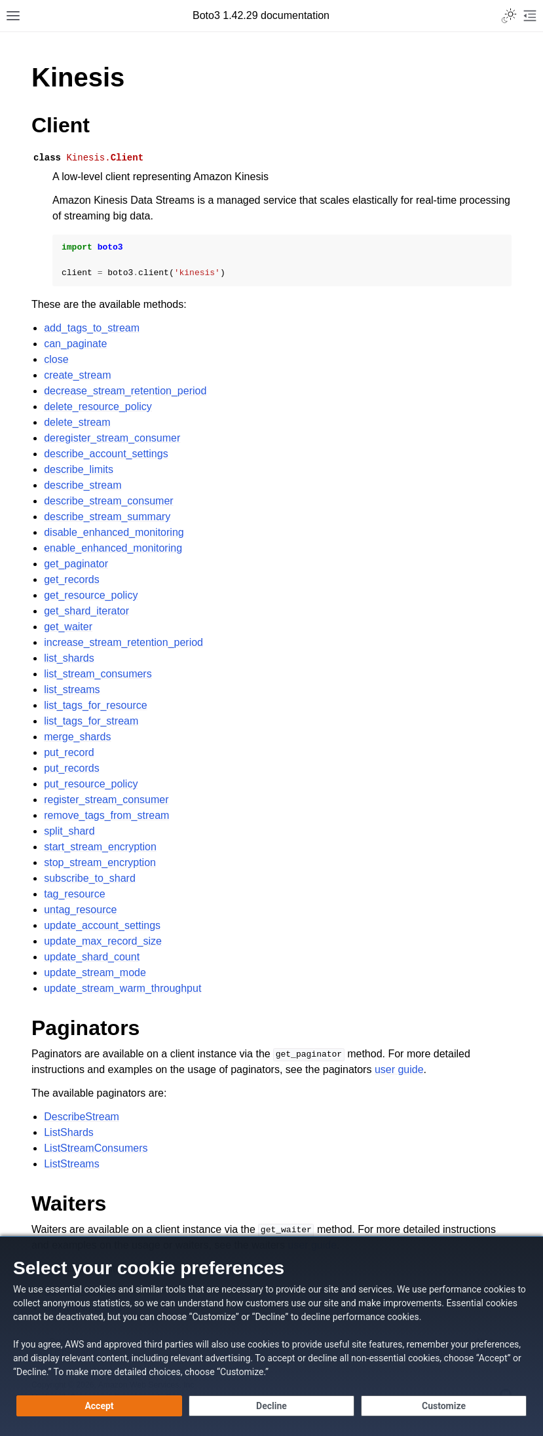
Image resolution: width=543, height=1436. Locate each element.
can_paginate (75, 343)
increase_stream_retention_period (123, 642)
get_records (72, 579)
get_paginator (76, 563)
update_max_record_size (103, 941)
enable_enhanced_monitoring (113, 548)
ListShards (69, 1132)
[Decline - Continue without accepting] (271, 1405)
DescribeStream (81, 1116)
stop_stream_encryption (100, 862)
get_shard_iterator (86, 610)
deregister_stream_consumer (112, 438)
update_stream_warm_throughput (122, 988)
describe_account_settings (106, 453)
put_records (72, 768)
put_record (69, 752)
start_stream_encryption (100, 846)
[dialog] (271, 1336)
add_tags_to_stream (92, 327)
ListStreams (71, 1163)
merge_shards (77, 736)
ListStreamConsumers (95, 1148)
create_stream (77, 375)
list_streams (72, 689)
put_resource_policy (91, 783)
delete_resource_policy (98, 406)
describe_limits (78, 469)
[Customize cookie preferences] (444, 1405)
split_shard (69, 831)
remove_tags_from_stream (106, 815)
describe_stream (82, 485)
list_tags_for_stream (91, 721)
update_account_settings (102, 925)
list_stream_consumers (98, 673)
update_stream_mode (95, 972)
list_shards (69, 658)
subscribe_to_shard (90, 878)
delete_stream (77, 422)
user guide (399, 1069)
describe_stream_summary (107, 516)
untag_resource (80, 909)
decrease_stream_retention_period (125, 390)
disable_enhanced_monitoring (114, 532)
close (56, 359)
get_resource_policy (91, 595)
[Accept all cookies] (99, 1405)
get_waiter (68, 626)
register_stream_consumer (106, 799)
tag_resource (74, 893)
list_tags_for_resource (95, 705)
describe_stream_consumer (108, 500)
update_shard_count (92, 956)
